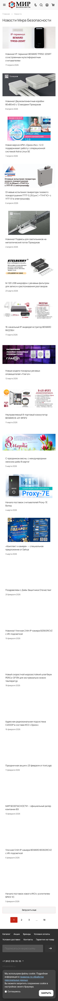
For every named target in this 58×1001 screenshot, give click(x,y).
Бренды (27, 934)
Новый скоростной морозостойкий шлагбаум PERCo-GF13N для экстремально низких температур (28, 677)
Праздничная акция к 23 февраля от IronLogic (28, 765)
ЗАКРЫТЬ (46, 993)
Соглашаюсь (13, 991)
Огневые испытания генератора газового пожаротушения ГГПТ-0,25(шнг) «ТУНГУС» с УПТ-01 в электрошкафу (28, 195)
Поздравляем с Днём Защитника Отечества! (28, 589)
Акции (17, 934)
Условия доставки (11, 939)
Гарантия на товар (45, 939)
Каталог (6, 934)
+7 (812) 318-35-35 (11, 961)
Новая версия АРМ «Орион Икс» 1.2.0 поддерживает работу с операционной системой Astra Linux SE (25, 148)
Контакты (28, 939)
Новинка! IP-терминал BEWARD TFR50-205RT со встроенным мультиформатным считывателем (28, 57)
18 (44, 919)
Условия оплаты (42, 934)
